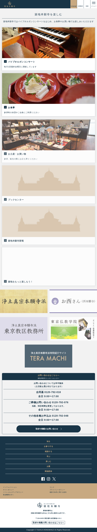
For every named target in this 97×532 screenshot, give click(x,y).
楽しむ (48, 461)
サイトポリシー (8, 490)
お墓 (48, 466)
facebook (43, 479)
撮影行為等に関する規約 (58, 492)
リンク (52, 487)
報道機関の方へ (8, 495)
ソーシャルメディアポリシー (13, 492)
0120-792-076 (60, 402)
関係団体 (48, 471)
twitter (54, 479)
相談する (48, 451)
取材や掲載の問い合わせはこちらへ (48, 523)
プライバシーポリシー (57, 490)
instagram (48, 479)
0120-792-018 (52, 392)
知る (48, 441)
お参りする (48, 446)
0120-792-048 (60, 415)
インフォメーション (10, 487)
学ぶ (48, 456)
